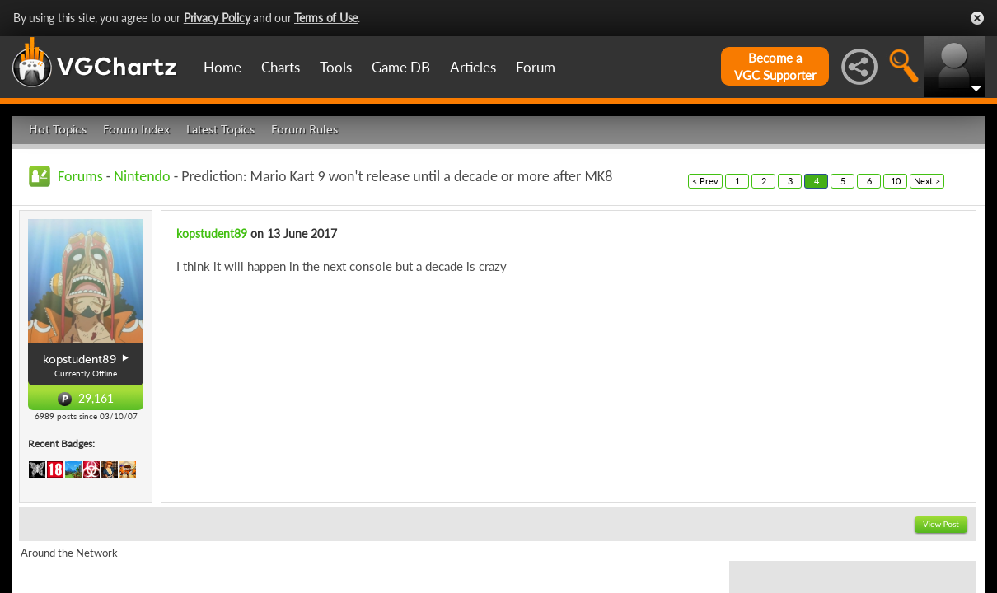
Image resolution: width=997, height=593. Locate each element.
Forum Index (136, 130)
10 (896, 180)
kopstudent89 (211, 233)
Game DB (401, 67)
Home (222, 67)
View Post (941, 524)
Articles (473, 67)
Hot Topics (58, 130)
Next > (927, 180)
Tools (336, 67)
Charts (280, 67)
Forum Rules (304, 130)
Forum (535, 67)
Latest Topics (220, 130)
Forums (80, 176)
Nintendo (142, 176)
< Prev (705, 180)
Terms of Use (326, 18)
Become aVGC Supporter (775, 66)
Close (977, 18)
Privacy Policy (217, 18)
